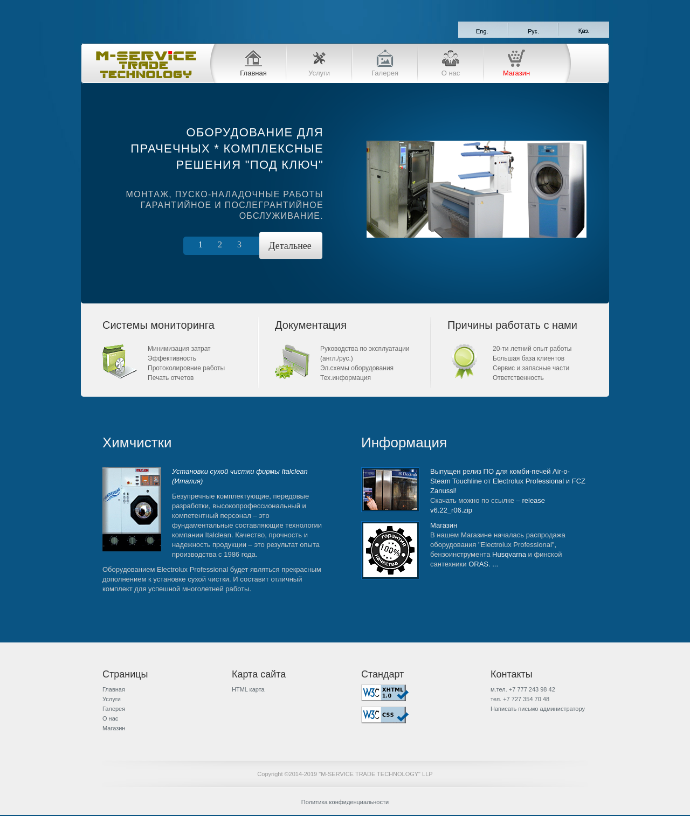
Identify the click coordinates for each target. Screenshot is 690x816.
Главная (253, 73)
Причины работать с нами (512, 325)
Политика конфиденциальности (345, 802)
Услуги (319, 73)
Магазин (516, 73)
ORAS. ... (483, 564)
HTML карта (248, 689)
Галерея (384, 73)
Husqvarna (509, 554)
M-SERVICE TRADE (145, 64)
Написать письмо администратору (538, 709)
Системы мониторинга (158, 325)
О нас (450, 73)
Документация (311, 325)
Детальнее (290, 245)
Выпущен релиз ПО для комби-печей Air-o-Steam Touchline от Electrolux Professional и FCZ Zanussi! (507, 481)
